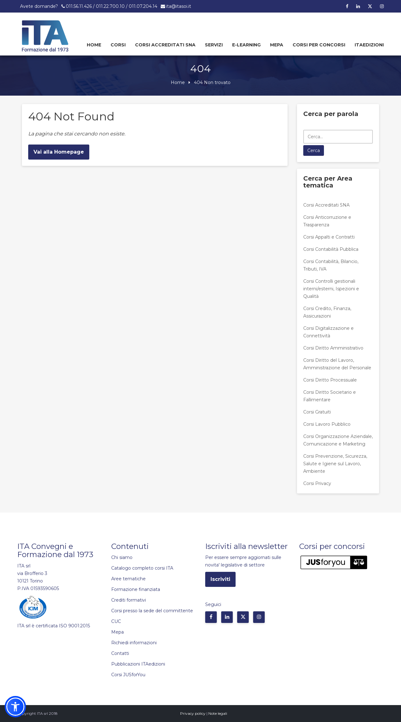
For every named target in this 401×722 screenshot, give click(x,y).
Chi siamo (122, 557)
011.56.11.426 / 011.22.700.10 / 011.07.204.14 (111, 6)
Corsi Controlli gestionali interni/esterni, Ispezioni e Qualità (331, 288)
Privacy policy (193, 713)
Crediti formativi (128, 600)
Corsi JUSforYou (128, 674)
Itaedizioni (369, 45)
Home (94, 45)
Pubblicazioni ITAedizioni (138, 664)
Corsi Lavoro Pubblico (327, 424)
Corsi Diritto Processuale (330, 380)
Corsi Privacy (317, 483)
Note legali (217, 713)
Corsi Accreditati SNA (165, 45)
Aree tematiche (128, 579)
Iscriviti (220, 579)
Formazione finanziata (135, 589)
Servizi (214, 45)
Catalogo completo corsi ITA (142, 568)
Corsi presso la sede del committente (152, 611)
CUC (116, 621)
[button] (15, 707)
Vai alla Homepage (59, 152)
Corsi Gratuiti (317, 412)
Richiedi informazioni (134, 643)
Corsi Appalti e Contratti (329, 237)
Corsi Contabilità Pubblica (330, 249)
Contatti (120, 653)
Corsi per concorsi (319, 45)
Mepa (276, 45)
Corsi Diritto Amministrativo (333, 348)
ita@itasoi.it (178, 6)
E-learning (246, 45)
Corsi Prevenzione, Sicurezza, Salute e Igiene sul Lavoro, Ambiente (335, 463)
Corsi (118, 45)
